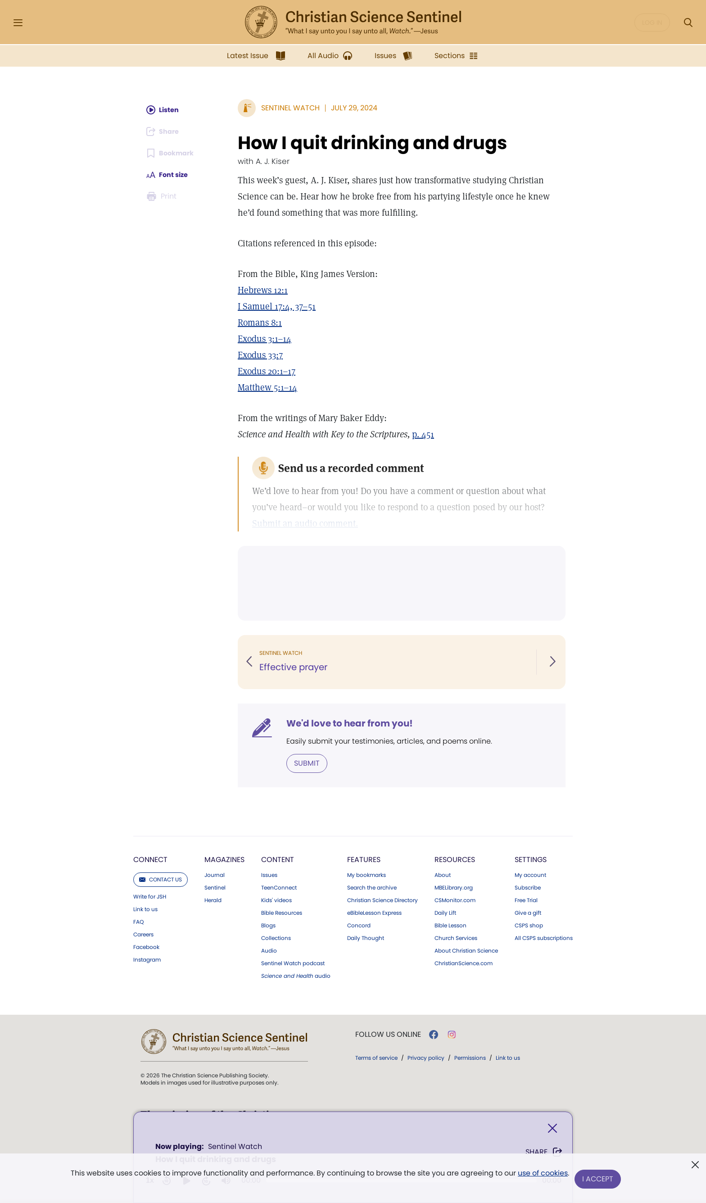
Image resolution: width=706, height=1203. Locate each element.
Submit (307, 763)
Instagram (147, 959)
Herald (213, 899)
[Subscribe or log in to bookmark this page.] (172, 153)
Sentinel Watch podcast (293, 962)
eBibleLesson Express (374, 912)
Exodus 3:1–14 (264, 339)
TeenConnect (279, 887)
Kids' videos (276, 899)
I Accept (598, 1179)
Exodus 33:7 (260, 355)
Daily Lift (445, 912)
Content (277, 858)
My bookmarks (366, 874)
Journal (214, 874)
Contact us (160, 878)
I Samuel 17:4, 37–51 (277, 306)
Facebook (146, 946)
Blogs (268, 924)
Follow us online (388, 1033)
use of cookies (542, 1176)
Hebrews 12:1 (263, 290)
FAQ (138, 921)
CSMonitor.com (454, 899)
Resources (454, 858)
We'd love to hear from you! (349, 723)
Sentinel (215, 887)
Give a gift (528, 912)
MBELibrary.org (453, 887)
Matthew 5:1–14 (267, 387)
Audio (269, 950)
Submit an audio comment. (305, 523)
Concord (359, 924)
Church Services (455, 937)
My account (530, 874)
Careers (143, 933)
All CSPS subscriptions (544, 937)
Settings (531, 858)
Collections (276, 937)
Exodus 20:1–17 (266, 371)
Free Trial (526, 899)
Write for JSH (149, 896)
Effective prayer (293, 667)
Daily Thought (365, 937)
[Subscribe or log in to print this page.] (163, 196)
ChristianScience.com (463, 962)
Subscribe (528, 887)
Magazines (224, 858)
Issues (269, 874)
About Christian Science (466, 950)
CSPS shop (529, 924)
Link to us (145, 908)
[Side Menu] (18, 23)
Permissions (470, 1057)
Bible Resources (281, 912)
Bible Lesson (450, 924)
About (442, 874)
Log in (652, 22)
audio (295, 975)
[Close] (552, 1130)
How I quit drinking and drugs (372, 143)
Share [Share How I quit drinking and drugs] (544, 1154)
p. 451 (423, 434)
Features (363, 858)
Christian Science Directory (382, 899)
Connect (150, 858)
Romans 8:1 (260, 322)
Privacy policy (425, 1057)
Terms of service (376, 1057)
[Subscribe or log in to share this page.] (165, 131)
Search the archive (372, 887)
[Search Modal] (688, 23)
